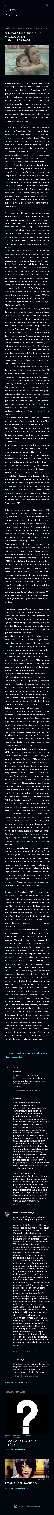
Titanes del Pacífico (21, 1483)
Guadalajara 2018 (19, 1057)
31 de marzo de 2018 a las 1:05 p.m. (26, 1352)
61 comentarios (21, 1488)
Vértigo (10, 10)
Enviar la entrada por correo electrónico (31, 1053)
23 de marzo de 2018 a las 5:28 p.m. (26, 1205)
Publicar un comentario (17, 1382)
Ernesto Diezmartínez (22, 1213)
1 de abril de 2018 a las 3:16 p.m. (25, 1376)
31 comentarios (21, 1449)
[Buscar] (47, 4)
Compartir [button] (9, 1053)
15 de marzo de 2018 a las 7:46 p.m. (26, 1090)
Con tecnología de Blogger (27, 1506)
